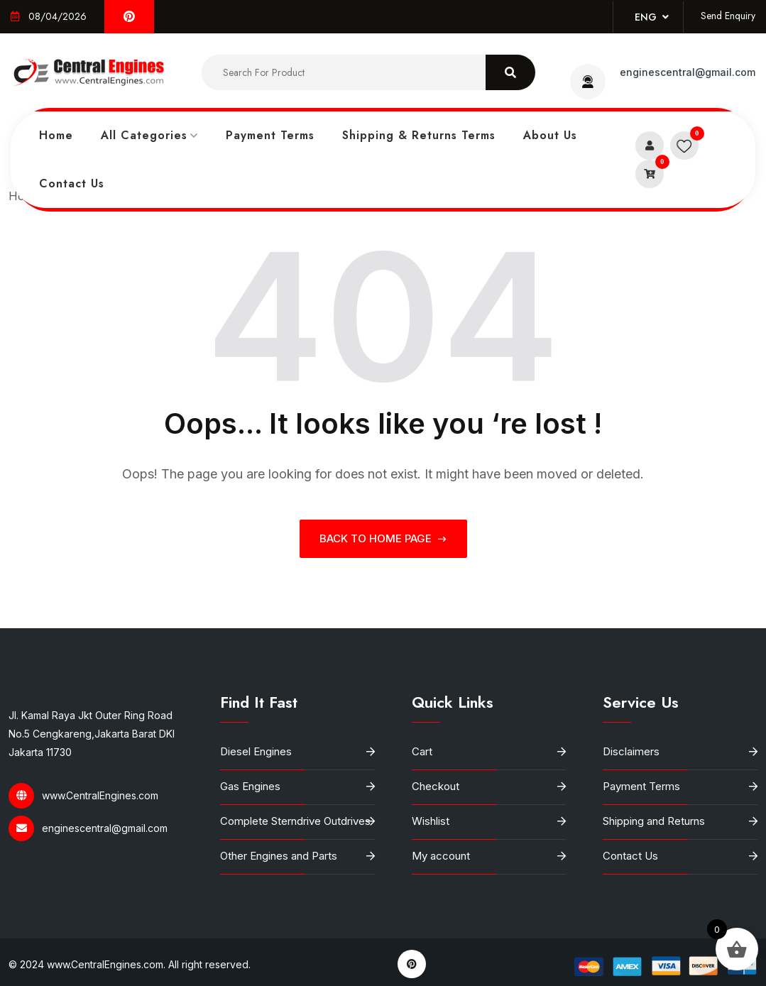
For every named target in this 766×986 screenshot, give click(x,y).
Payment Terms (270, 135)
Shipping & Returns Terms (419, 135)
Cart (422, 751)
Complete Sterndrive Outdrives (295, 821)
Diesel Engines (256, 751)
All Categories (144, 135)
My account (441, 855)
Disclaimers (631, 751)
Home (56, 135)
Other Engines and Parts (278, 855)
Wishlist (430, 821)
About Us (550, 135)
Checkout (435, 786)
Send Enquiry (728, 16)
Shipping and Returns (654, 821)
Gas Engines (250, 786)
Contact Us (71, 183)
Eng (652, 17)
